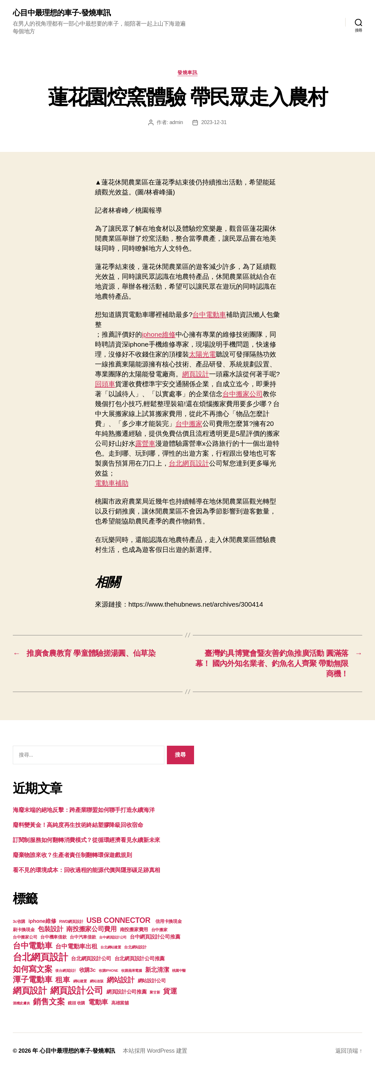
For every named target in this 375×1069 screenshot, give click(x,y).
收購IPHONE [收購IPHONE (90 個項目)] (108, 970)
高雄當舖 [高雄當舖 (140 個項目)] (120, 1003)
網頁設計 (195, 374)
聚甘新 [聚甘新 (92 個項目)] (155, 992)
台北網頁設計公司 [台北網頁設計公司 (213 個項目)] (91, 958)
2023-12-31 (213, 122)
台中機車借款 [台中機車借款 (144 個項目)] (53, 937)
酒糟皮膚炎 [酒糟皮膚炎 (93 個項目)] (21, 1003)
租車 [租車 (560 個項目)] (62, 980)
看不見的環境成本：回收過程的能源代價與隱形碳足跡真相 (86, 870)
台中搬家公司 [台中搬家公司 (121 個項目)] (25, 937)
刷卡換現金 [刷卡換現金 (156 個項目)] (24, 929)
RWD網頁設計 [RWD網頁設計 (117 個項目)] (71, 921)
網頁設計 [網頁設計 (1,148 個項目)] (30, 990)
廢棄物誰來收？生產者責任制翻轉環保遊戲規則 (72, 855)
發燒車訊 (187, 72)
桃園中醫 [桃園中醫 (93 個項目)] (179, 970)
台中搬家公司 (243, 393)
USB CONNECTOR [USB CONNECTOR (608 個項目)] (119, 920)
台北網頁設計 (189, 463)
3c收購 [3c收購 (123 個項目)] (19, 921)
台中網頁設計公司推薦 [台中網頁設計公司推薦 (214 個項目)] (155, 936)
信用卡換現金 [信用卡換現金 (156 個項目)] (168, 921)
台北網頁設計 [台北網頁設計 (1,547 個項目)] (40, 957)
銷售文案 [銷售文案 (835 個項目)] (49, 1001)
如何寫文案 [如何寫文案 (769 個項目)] (32, 969)
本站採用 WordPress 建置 (155, 1051)
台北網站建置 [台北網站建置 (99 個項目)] (110, 947)
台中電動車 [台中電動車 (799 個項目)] (32, 945)
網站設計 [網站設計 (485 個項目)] (121, 980)
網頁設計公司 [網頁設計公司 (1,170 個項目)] (76, 990)
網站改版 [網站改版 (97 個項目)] (97, 981)
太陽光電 (202, 354)
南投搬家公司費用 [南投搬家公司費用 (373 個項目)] (91, 928)
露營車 (145, 443)
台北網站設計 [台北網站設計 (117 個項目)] (135, 947)
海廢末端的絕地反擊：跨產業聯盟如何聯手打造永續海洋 (83, 810)
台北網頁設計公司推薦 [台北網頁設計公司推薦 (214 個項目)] (139, 958)
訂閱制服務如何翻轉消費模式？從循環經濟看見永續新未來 (86, 840)
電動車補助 (112, 483)
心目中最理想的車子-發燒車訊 (62, 13)
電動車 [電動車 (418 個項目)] (98, 1002)
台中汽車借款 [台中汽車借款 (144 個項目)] (83, 937)
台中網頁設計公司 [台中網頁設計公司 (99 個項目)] (113, 937)
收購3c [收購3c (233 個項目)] (87, 970)
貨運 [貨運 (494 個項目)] (170, 991)
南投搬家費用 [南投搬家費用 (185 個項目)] (134, 929)
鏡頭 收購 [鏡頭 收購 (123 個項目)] (76, 1003)
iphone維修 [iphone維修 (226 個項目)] (42, 921)
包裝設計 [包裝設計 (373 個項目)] (50, 928)
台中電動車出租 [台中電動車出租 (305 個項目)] (76, 946)
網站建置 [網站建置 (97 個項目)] (80, 981)
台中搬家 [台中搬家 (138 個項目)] (159, 929)
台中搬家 (189, 423)
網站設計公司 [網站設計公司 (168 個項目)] (152, 980)
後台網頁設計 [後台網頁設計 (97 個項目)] (65, 970)
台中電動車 (209, 314)
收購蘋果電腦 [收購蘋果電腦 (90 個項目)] (131, 970)
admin (176, 122)
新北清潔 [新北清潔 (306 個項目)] (157, 969)
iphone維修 (159, 334)
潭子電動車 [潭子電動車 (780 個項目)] (32, 979)
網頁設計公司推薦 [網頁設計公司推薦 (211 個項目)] (126, 991)
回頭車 (105, 384)
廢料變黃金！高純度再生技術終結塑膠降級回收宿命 (78, 825)
